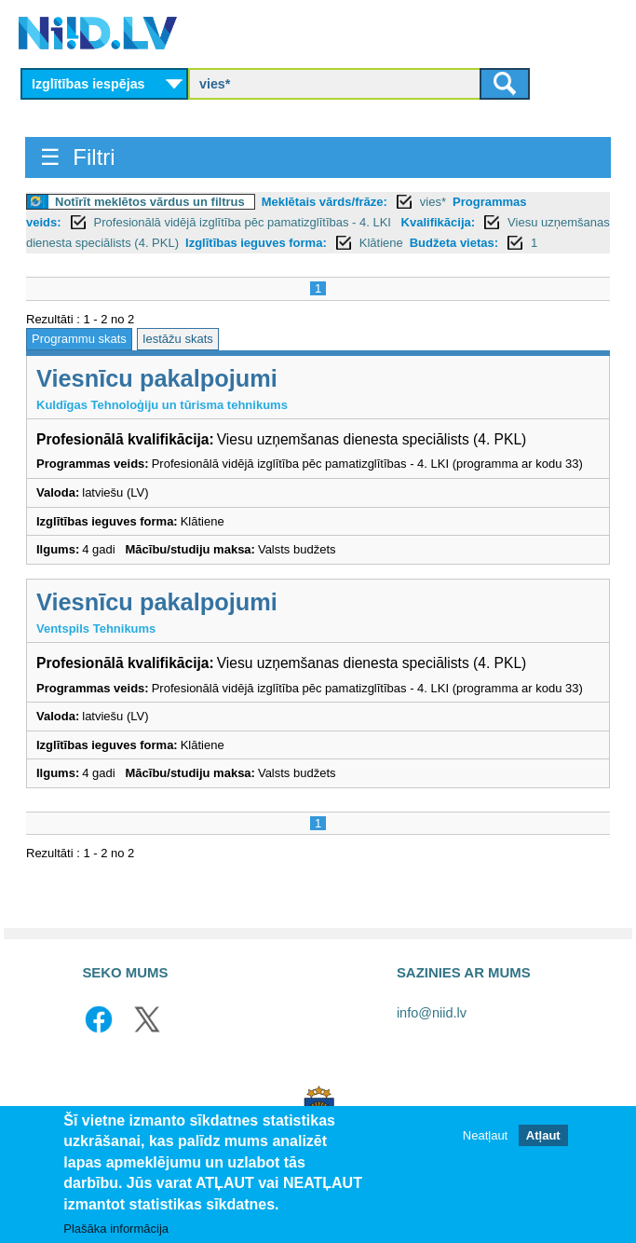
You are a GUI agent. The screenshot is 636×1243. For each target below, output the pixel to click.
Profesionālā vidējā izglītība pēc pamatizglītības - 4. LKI (244, 222)
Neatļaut (485, 1135)
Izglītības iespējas (88, 83)
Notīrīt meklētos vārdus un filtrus (150, 202)
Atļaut (543, 1135)
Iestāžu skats (177, 339)
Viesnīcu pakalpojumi (156, 378)
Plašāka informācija (116, 1229)
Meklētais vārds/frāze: (324, 202)
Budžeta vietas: (454, 243)
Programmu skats (79, 339)
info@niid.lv (432, 1012)
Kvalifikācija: (438, 222)
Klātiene (381, 243)
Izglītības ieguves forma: (256, 243)
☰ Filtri (77, 157)
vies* (433, 202)
